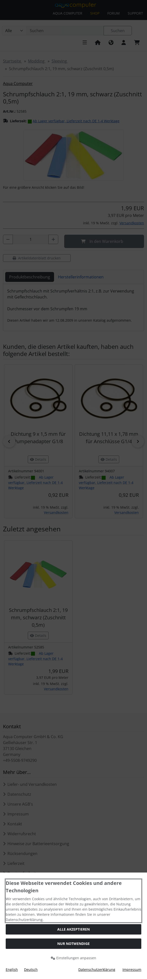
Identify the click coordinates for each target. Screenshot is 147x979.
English (12, 969)
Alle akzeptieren (73, 929)
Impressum (131, 969)
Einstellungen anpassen (73, 958)
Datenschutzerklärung (96, 969)
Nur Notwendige (73, 943)
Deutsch (31, 969)
